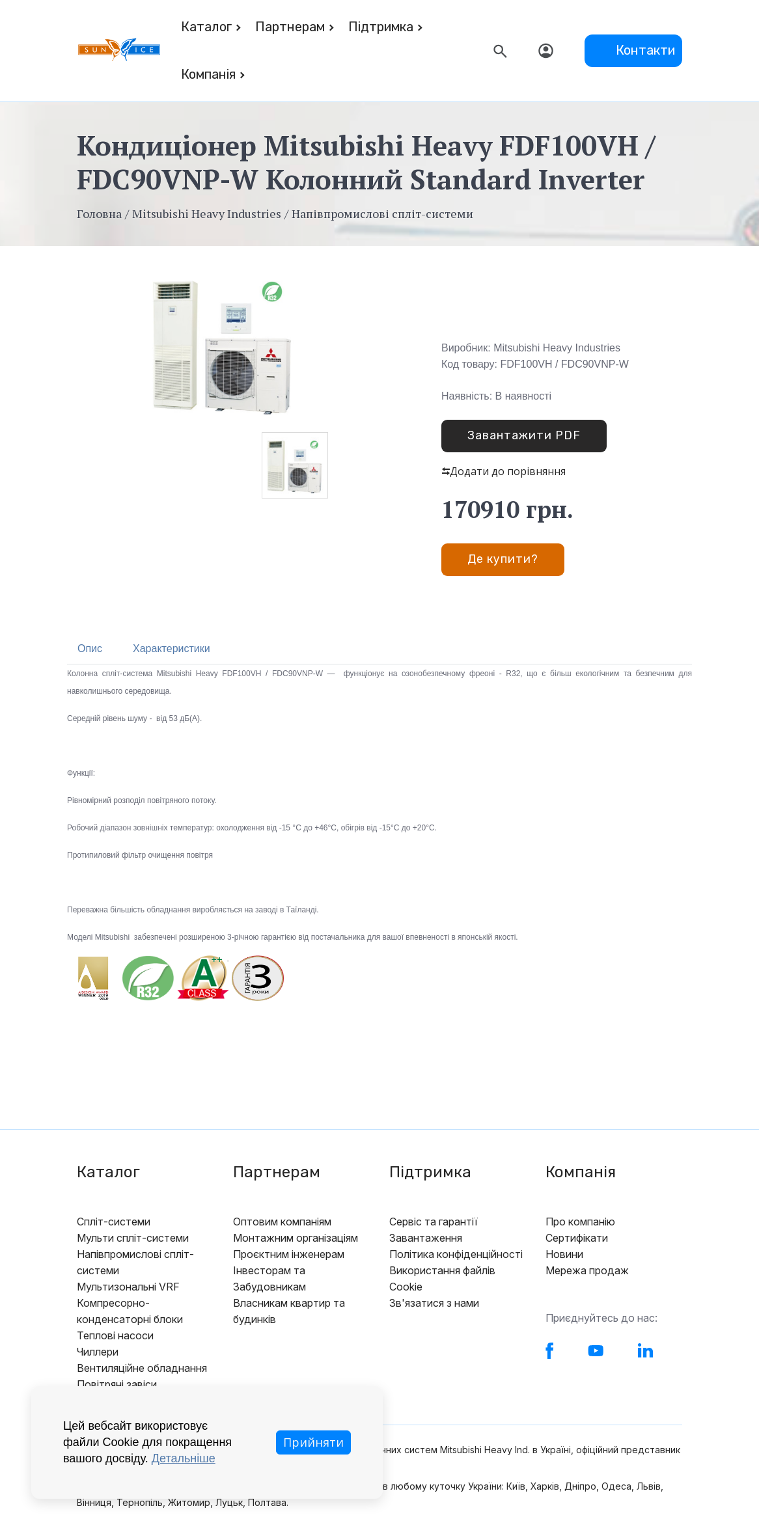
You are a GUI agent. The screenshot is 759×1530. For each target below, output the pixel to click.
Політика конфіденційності (456, 1254)
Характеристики (171, 648)
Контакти (645, 50)
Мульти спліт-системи (133, 1237)
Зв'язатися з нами (434, 1302)
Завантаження (425, 1237)
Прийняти (313, 1442)
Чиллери (97, 1351)
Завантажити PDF (524, 435)
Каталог (206, 26)
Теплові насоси (115, 1335)
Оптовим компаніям (282, 1221)
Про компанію (580, 1221)
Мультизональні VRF (128, 1286)
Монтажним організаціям (295, 1237)
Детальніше (183, 1458)
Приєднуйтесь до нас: (601, 1317)
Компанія (208, 74)
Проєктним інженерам (288, 1254)
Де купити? (502, 559)
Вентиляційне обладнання (142, 1367)
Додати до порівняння (504, 471)
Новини (564, 1254)
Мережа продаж (587, 1270)
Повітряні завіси (117, 1384)
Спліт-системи (113, 1221)
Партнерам (290, 26)
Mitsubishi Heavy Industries (556, 347)
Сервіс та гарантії (433, 1221)
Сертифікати (576, 1237)
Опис (89, 648)
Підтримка (380, 26)
